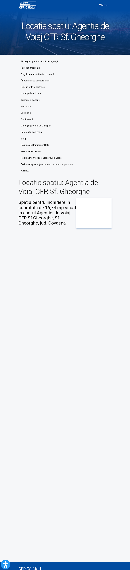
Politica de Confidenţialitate (35, 145)
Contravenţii (27, 119)
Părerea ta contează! (31, 132)
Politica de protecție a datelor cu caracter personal (47, 164)
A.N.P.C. (25, 170)
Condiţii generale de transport (36, 125)
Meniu (103, 5)
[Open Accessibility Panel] (5, 564)
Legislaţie (26, 113)
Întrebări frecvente (30, 68)
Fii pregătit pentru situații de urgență (39, 61)
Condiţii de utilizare (31, 93)
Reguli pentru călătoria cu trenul (37, 74)
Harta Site (26, 106)
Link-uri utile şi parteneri (33, 87)
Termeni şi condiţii (30, 100)
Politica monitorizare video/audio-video (41, 158)
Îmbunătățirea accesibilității (35, 80)
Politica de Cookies (31, 151)
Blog (23, 138)
